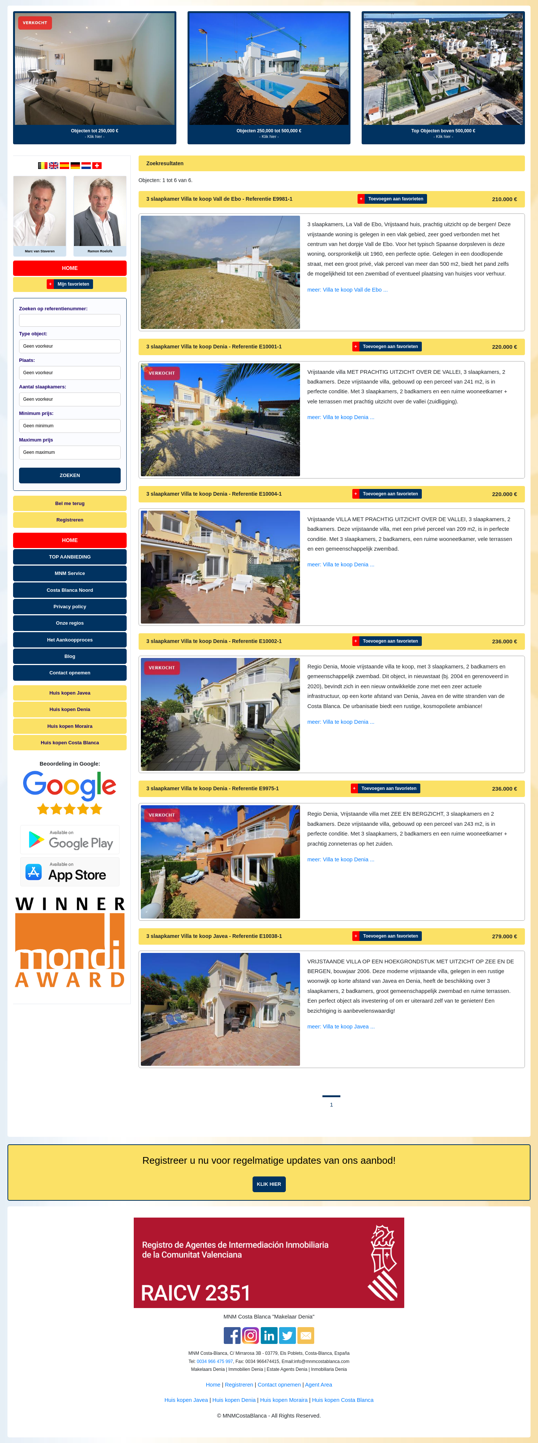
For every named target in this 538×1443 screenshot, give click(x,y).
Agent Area (319, 1385)
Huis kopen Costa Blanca (70, 742)
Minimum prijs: (36, 413)
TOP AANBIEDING (70, 557)
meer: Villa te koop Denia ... (341, 417)
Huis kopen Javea (69, 693)
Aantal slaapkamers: (42, 387)
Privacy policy (69, 606)
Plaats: (27, 360)
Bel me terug (70, 503)
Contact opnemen (69, 673)
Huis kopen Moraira (70, 726)
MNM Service (70, 573)
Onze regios (70, 623)
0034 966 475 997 (215, 1361)
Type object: (33, 333)
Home (70, 268)
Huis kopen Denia (70, 709)
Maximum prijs (36, 440)
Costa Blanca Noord (70, 590)
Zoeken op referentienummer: (53, 308)
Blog (70, 656)
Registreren (69, 520)
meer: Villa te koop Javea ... (341, 1027)
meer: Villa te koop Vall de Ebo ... (347, 290)
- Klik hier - (95, 136)
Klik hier (269, 1184)
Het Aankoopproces (70, 640)
